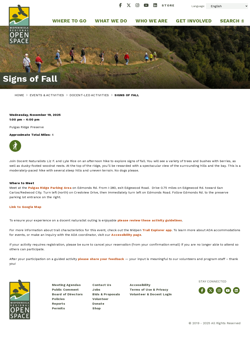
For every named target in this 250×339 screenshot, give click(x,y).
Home (20, 95)
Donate (98, 303)
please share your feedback (101, 259)
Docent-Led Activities (90, 95)
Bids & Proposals (106, 294)
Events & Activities (47, 95)
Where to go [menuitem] (69, 21)
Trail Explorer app (157, 230)
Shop (96, 308)
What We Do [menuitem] (111, 21)
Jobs (96, 289)
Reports (58, 303)
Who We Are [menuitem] (151, 21)
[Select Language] (227, 6)
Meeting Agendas (66, 285)
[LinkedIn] (157, 6)
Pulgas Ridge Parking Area (49, 188)
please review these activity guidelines (150, 220)
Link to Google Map (25, 207)
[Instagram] (140, 6)
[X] (131, 6)
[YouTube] (148, 6)
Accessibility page (126, 235)
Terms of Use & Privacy (149, 289)
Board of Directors (67, 294)
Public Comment (65, 289)
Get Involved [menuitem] (194, 21)
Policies (58, 299)
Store (168, 5)
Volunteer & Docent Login (151, 294)
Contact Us (101, 285)
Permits (58, 308)
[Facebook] (123, 6)
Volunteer (100, 299)
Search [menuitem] (229, 21)
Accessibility (140, 285)
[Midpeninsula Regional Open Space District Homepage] (19, 13)
